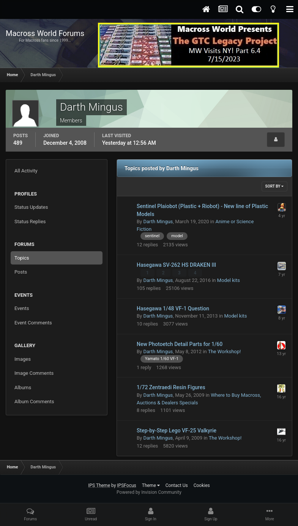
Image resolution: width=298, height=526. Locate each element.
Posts (20, 272)
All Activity (26, 171)
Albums (22, 387)
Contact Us (177, 485)
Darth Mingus (158, 221)
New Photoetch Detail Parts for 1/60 (179, 344)
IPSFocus (126, 485)
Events (21, 308)
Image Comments (34, 373)
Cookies (202, 485)
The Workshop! (224, 351)
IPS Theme (99, 485)
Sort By (274, 186)
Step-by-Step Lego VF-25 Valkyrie (176, 430)
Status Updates (31, 207)
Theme (151, 485)
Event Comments (33, 323)
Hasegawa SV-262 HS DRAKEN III (176, 265)
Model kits (228, 280)
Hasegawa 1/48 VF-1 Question (173, 308)
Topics (21, 258)
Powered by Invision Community (149, 492)
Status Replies (30, 221)
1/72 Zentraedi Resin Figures (171, 387)
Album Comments (34, 401)
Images (22, 359)
